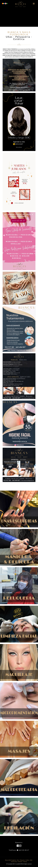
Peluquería (22, 860)
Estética (27, 860)
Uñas (18, 860)
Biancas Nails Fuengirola (10, 860)
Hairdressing (14, 861)
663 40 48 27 (23, 850)
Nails (31, 860)
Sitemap (25, 861)
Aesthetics (20, 861)
